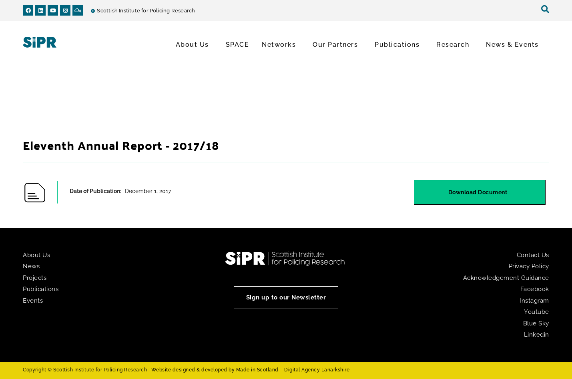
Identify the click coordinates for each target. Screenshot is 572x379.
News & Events (514, 45)
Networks (281, 45)
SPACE (237, 44)
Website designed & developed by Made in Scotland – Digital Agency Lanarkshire (250, 370)
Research (454, 45)
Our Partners (337, 45)
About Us (194, 45)
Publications (399, 45)
